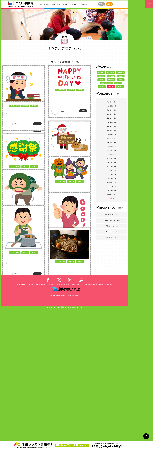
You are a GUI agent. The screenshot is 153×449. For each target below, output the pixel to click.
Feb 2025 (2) (111, 158)
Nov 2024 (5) (111, 170)
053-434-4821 (107, 446)
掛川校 (118, 83)
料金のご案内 (75, 425)
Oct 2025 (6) (111, 126)
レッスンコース (56, 4)
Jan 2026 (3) (111, 114)
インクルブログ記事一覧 (65, 62)
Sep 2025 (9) (111, 130)
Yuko (16, 130)
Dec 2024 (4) (111, 166)
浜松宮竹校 (110, 72)
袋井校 (101, 80)
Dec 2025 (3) (111, 118)
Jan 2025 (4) (111, 162)
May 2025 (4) (111, 146)
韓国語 (120, 80)
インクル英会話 (14, 109)
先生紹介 (73, 4)
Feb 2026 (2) (111, 110)
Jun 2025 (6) (111, 142)
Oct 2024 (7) (111, 174)
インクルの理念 (44, 4)
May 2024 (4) (111, 194)
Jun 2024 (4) (111, 190)
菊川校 (102, 87)
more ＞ (111, 198)
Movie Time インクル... (112, 220)
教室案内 (65, 4)
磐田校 (34, 109)
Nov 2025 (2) (111, 122)
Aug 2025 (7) (111, 134)
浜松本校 (25, 109)
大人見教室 (111, 76)
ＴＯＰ (52, 62)
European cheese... (111, 214)
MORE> (37, 130)
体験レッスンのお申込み (105, 425)
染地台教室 (111, 80)
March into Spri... (112, 238)
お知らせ (110, 87)
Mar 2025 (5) (111, 154)
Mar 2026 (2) (111, 106)
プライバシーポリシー (88, 425)
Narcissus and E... (112, 232)
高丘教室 (101, 76)
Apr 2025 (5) (111, 150)
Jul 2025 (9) (111, 138)
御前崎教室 (120, 72)
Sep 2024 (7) (111, 178)
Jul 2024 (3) (111, 186)
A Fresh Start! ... (112, 226)
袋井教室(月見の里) (106, 83)
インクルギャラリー (85, 4)
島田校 (120, 87)
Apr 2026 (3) (111, 102)
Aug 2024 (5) (111, 182)
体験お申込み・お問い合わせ (71, 445)
